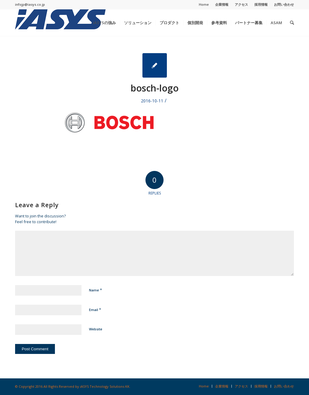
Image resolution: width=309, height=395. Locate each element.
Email (95, 309)
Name (95, 290)
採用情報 (261, 4)
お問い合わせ (284, 4)
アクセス (241, 4)
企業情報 (221, 4)
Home (204, 4)
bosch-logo (155, 88)
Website (95, 329)
